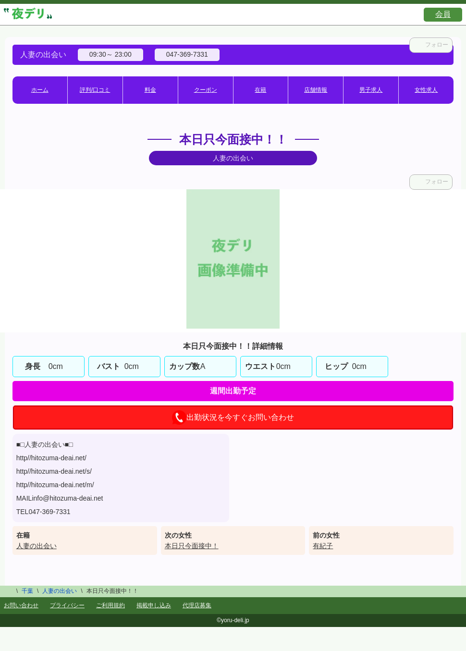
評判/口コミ (95, 89)
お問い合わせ (21, 605)
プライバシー (67, 605)
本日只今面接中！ (192, 546)
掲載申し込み (153, 605)
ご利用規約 (110, 605)
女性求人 (426, 89)
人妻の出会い (36, 546)
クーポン (205, 89)
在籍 (260, 89)
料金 (150, 89)
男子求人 (370, 89)
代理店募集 (197, 605)
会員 (443, 14)
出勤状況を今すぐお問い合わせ (233, 417)
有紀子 (323, 546)
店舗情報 (315, 89)
